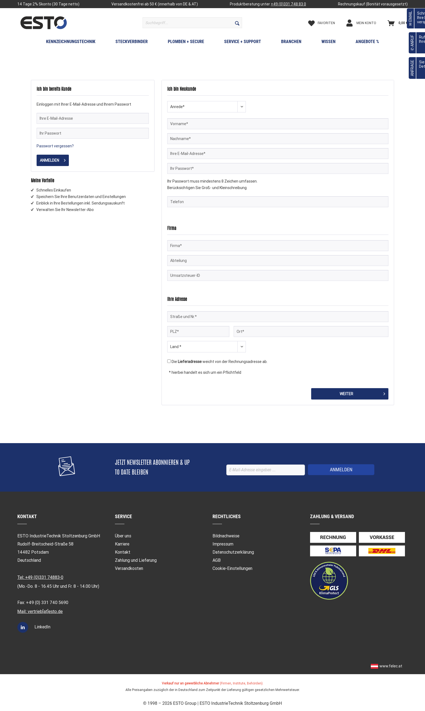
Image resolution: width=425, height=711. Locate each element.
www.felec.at (390, 666)
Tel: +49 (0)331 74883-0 (40, 577)
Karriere (122, 544)
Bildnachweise (225, 535)
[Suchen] (237, 22)
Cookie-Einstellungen (232, 568)
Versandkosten (129, 568)
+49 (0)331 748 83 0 (288, 4)
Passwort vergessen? (55, 146)
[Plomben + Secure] (186, 43)
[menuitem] (192, 22)
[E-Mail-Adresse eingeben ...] (265, 470)
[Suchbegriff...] (192, 22)
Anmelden (53, 159)
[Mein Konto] (365, 23)
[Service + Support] (242, 43)
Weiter (362, 392)
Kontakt (122, 552)
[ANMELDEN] (341, 469)
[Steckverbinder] (131, 43)
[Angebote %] (367, 43)
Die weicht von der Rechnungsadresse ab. (220, 361)
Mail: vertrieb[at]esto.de (40, 611)
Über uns (123, 535)
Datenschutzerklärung (233, 552)
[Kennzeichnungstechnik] (70, 43)
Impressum (222, 544)
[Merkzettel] (326, 23)
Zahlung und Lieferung (136, 560)
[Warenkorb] (398, 23)
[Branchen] (291, 43)
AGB (216, 560)
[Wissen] (328, 43)
